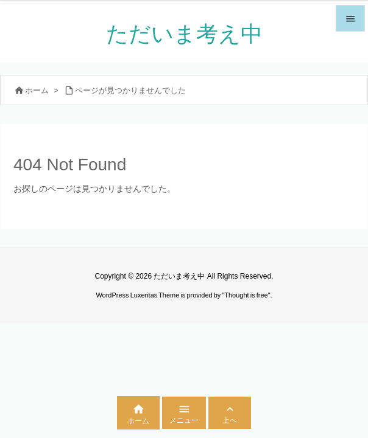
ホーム (37, 90)
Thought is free (245, 295)
